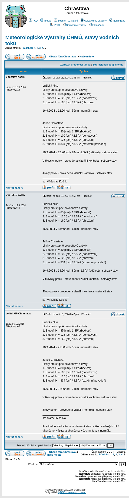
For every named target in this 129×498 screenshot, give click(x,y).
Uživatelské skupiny (94, 20)
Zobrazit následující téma (108, 64)
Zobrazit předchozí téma (75, 64)
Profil (55, 25)
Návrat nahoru (14, 187)
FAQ (33, 20)
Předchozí (27, 48)
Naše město (86, 56)
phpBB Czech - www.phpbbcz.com (71, 492)
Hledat (45, 20)
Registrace (117, 20)
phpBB (59, 490)
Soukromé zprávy (74, 25)
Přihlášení (96, 25)
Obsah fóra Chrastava (62, 56)
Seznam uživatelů (66, 20)
